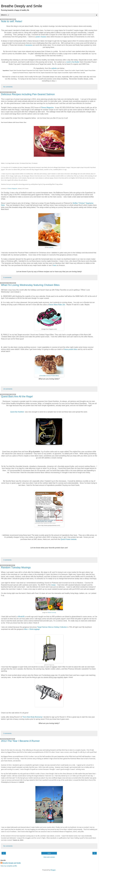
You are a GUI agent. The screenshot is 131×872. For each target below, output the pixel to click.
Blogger (53, 870)
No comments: (8, 87)
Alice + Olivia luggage (32, 629)
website (54, 68)
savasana (28, 45)
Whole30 (21, 616)
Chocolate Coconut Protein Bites (49, 375)
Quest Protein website (68, 539)
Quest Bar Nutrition (17, 412)
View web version (49, 857)
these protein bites (70, 349)
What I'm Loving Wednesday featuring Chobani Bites (30, 285)
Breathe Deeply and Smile (21, 6)
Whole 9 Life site (52, 612)
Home (49, 853)
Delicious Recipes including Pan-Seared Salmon (28, 94)
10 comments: (7, 389)
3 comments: (7, 560)
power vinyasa (41, 37)
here (55, 265)
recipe (53, 585)
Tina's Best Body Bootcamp (32, 717)
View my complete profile (9, 866)
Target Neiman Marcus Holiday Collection (52, 627)
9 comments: (7, 277)
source (51, 247)
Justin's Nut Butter (73, 62)
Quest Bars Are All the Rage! (17, 396)
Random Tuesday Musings (16, 567)
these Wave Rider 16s (57, 304)
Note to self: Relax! (11, 21)
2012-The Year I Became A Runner (20, 741)
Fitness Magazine (47, 107)
